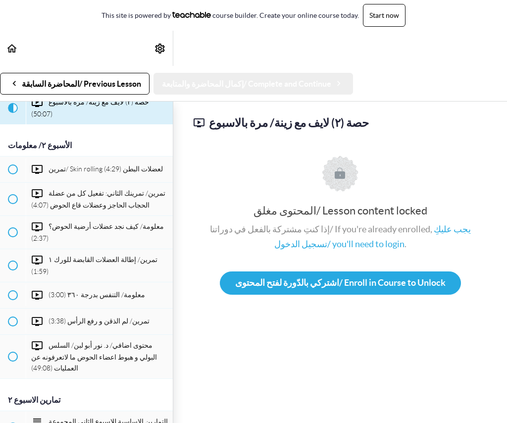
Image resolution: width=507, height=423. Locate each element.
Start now (384, 15)
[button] (12, 48)
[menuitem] (160, 48)
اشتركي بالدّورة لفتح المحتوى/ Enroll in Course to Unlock (340, 282)
